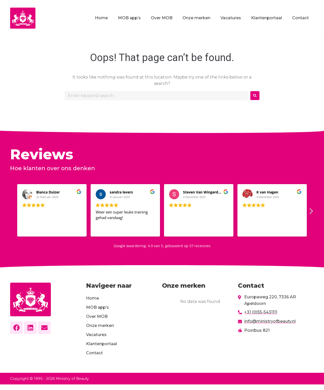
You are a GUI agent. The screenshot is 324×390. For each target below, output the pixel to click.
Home (101, 17)
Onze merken (196, 17)
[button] (310, 212)
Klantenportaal (266, 17)
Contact (300, 17)
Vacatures (230, 17)
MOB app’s (129, 17)
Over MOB (161, 17)
